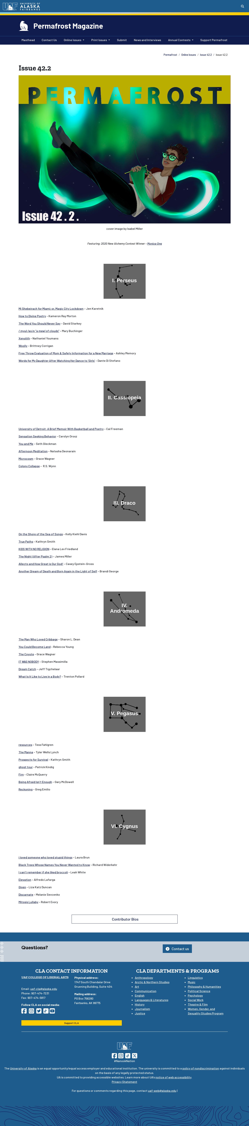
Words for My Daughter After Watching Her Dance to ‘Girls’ (57, 360)
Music (191, 982)
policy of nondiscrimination (200, 1068)
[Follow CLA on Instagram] (32, 1012)
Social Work (195, 1000)
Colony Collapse (29, 466)
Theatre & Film (198, 1004)
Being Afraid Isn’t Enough (35, 782)
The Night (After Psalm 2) (35, 556)
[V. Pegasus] (125, 714)
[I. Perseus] (125, 281)
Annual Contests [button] (179, 40)
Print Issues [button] (99, 40)
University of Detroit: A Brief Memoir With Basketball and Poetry (61, 429)
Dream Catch (27, 669)
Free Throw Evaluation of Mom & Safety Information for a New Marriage (66, 353)
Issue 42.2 (206, 54)
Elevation (25, 879)
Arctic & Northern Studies (152, 982)
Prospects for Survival (33, 759)
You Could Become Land (35, 646)
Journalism (142, 1009)
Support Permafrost (213, 40)
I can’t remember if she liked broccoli (43, 872)
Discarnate (26, 894)
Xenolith (24, 338)
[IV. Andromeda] (125, 609)
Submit (121, 40)
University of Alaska (23, 1068)
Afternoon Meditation (33, 451)
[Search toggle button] (242, 6)
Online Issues (188, 54)
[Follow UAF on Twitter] (134, 1055)
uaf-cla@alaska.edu (43, 988)
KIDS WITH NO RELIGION (34, 549)
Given (22, 887)
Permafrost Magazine (68, 25)
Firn (21, 774)
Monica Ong (154, 243)
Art (137, 986)
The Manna (26, 752)
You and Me (26, 443)
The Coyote (26, 654)
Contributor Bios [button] (124, 919)
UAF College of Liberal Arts (45, 977)
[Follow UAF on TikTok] (127, 1055)
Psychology (195, 995)
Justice (140, 1013)
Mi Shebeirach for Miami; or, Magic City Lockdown (51, 308)
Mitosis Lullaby (28, 902)
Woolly (23, 345)
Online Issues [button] (72, 40)
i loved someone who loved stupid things (45, 857)
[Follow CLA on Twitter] (40, 1012)
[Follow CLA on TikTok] (47, 1012)
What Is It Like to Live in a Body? (40, 676)
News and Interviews (146, 40)
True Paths (26, 541)
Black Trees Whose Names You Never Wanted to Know (54, 864)
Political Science (199, 991)
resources (25, 744)
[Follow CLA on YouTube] (53, 1012)
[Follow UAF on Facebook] (114, 1055)
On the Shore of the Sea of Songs (41, 534)
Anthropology (144, 977)
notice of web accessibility (173, 1077)
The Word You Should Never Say (39, 323)
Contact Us (48, 40)
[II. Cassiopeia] (125, 398)
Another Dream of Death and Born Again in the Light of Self (58, 571)
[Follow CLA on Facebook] (25, 1012)
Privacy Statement (124, 1081)
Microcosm (26, 458)
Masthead (27, 40)
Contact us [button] (177, 948)
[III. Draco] (125, 503)
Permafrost (170, 54)
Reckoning (26, 789)
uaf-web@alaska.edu (162, 1090)
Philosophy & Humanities (204, 986)
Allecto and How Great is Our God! (41, 564)
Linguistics (195, 977)
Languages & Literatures (151, 1000)
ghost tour (26, 767)
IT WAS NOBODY (29, 661)
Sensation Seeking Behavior (37, 436)
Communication (145, 991)
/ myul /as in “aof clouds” (39, 331)
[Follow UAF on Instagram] (120, 1055)
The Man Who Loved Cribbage (38, 639)
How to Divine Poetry (32, 316)
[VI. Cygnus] (125, 827)
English (139, 995)
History (139, 1004)
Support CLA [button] (71, 1022)
